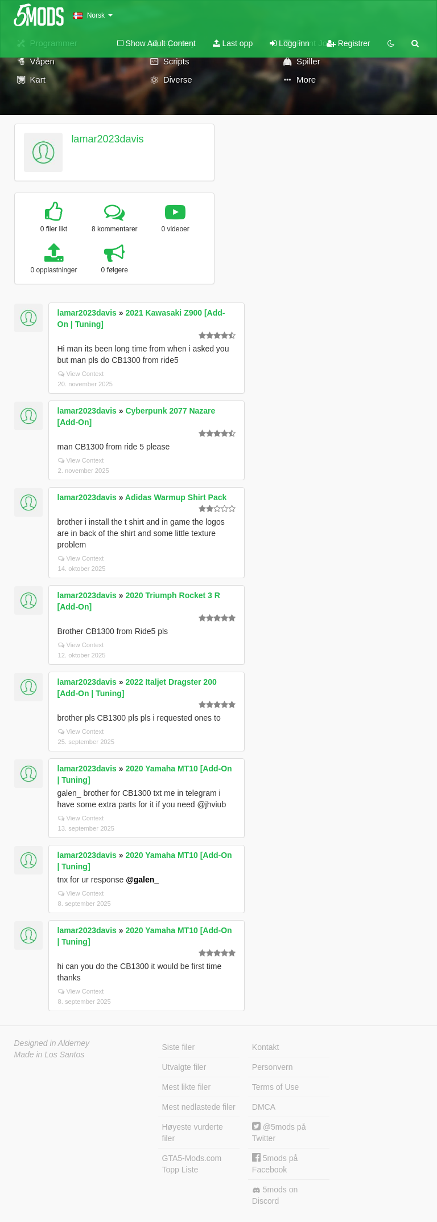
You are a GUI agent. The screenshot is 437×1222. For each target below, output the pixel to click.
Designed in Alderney (52, 1043)
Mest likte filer (186, 1087)
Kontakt (265, 1047)
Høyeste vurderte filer (192, 1132)
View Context (81, 373)
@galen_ (142, 879)
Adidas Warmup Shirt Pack (175, 497)
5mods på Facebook (275, 1163)
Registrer (348, 43)
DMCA (263, 1106)
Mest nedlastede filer (199, 1106)
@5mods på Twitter (279, 1132)
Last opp (233, 43)
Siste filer (178, 1047)
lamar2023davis (107, 139)
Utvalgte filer (184, 1067)
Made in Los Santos (49, 1054)
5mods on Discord (275, 1195)
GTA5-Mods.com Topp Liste (192, 1164)
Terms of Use (275, 1087)
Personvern (272, 1067)
